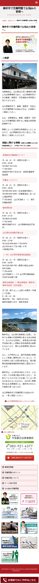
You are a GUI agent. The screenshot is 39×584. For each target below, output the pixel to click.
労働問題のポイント (11, 473)
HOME (4, 20)
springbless (23, 570)
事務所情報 (7, 467)
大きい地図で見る (9, 432)
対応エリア (11, 20)
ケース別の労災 (9, 483)
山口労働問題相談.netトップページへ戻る (19, 401)
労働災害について (10, 478)
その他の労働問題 (10, 489)
